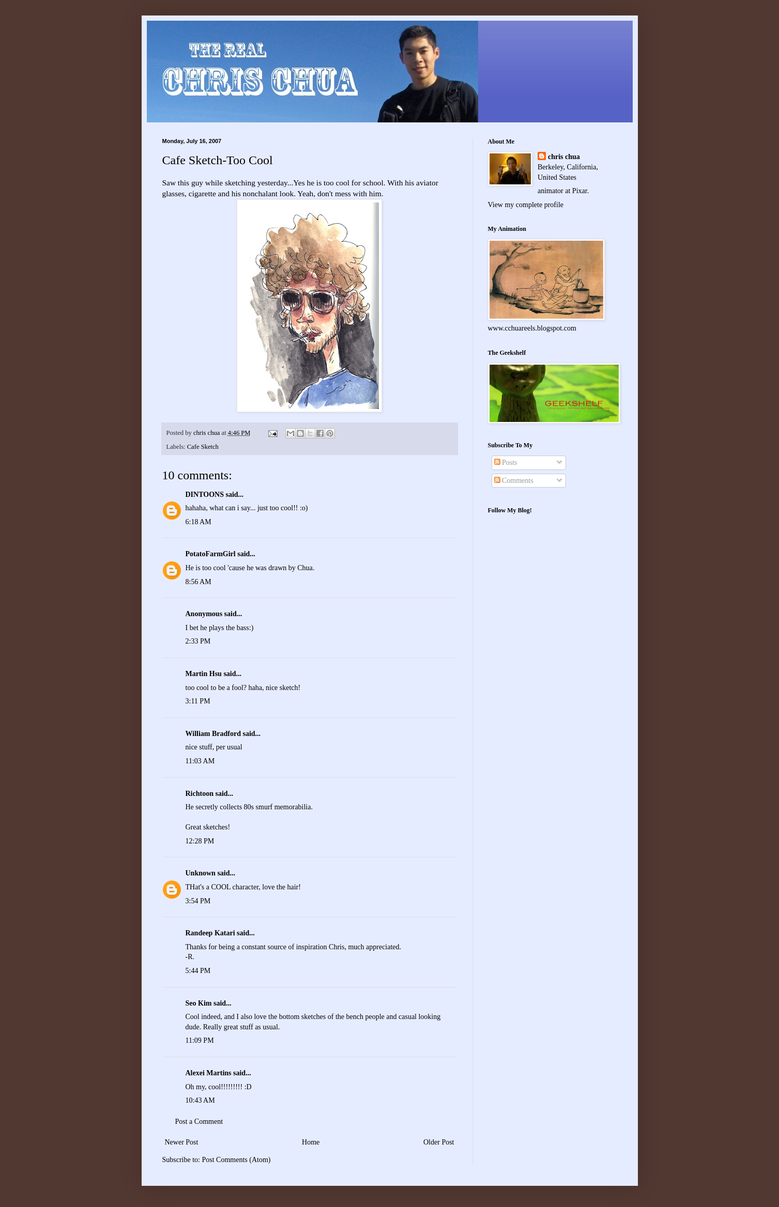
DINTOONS (205, 494)
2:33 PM (198, 641)
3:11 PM (198, 701)
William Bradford (213, 734)
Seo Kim (199, 1003)
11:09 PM (200, 1040)
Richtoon (199, 793)
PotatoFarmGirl (211, 554)
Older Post (438, 1142)
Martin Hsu (204, 674)
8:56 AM (198, 582)
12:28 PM (200, 841)
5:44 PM (198, 971)
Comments (513, 480)
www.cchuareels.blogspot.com (532, 328)
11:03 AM (200, 761)
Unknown (201, 873)
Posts (505, 462)
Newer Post (181, 1142)
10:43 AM (200, 1100)
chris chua (564, 157)
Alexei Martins (209, 1073)
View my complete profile (526, 205)
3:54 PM (198, 901)
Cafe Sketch (203, 446)
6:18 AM (198, 522)
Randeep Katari (210, 933)
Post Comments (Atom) (236, 1160)
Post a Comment (199, 1121)
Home (310, 1142)
